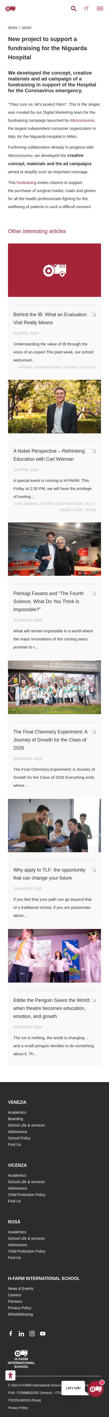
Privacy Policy (19, 1308)
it (86, 8)
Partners (15, 1301)
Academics (17, 1112)
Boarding (15, 1119)
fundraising (26, 182)
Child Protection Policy (26, 1195)
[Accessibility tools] (10, 1375)
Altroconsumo (82, 120)
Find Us (14, 1144)
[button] (73, 8)
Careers (14, 1295)
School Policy (19, 1138)
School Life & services (26, 1125)
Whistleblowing (20, 1314)
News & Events (20, 1288)
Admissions (17, 1132)
